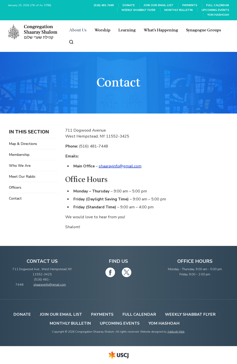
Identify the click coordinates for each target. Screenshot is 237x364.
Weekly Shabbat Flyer (138, 10)
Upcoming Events (215, 10)
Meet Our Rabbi (22, 176)
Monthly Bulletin (178, 10)
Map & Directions (23, 143)
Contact (15, 198)
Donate (129, 5)
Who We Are (20, 165)
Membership (19, 154)
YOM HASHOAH (218, 15)
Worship (102, 30)
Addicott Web (175, 332)
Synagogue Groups (203, 30)
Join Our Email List (158, 5)
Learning (127, 30)
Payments (189, 5)
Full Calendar (217, 5)
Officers (15, 187)
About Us (78, 30)
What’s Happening (161, 30)
